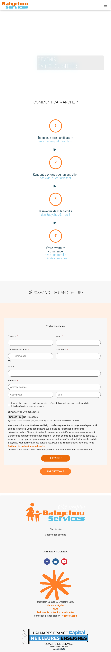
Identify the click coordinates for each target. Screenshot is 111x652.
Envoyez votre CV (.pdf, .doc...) (23, 411)
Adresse (13, 380)
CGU (55, 608)
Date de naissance (18, 349)
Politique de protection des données (26, 446)
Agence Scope (69, 615)
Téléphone (62, 349)
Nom (59, 336)
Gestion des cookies (55, 534)
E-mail (12, 366)
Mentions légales (55, 605)
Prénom (13, 336)
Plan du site (55, 529)
